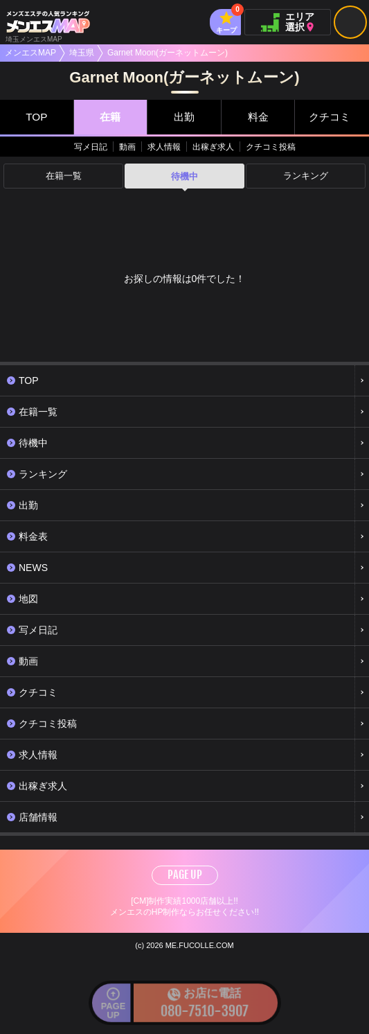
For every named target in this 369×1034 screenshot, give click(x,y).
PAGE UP (185, 875)
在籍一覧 (64, 176)
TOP (36, 117)
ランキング (305, 176)
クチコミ (329, 117)
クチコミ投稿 (271, 147)
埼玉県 (81, 53)
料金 (258, 117)
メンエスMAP (30, 53)
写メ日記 (90, 147)
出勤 (184, 117)
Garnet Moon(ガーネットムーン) (167, 53)
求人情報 (164, 147)
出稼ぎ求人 (213, 147)
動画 (127, 147)
